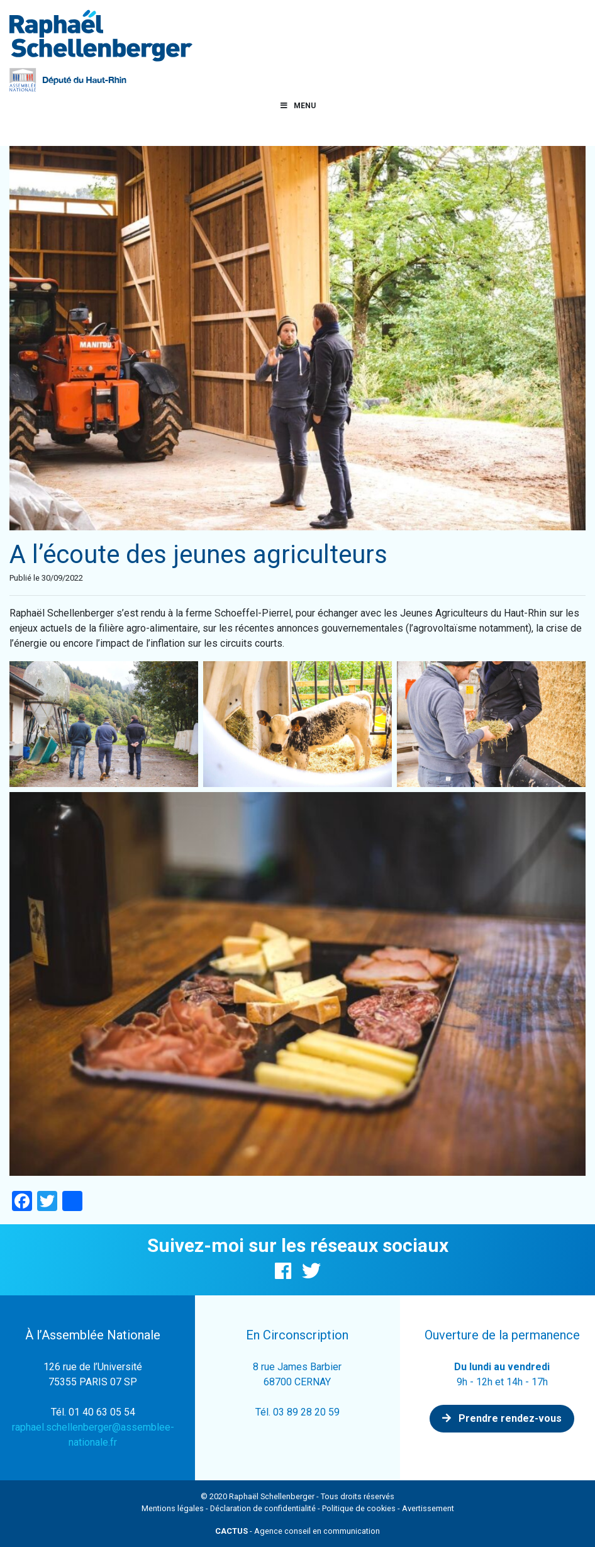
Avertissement (428, 1508)
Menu (297, 105)
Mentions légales (173, 1508)
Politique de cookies (359, 1508)
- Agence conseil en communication (297, 1531)
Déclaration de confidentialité (263, 1508)
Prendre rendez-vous (502, 1418)
